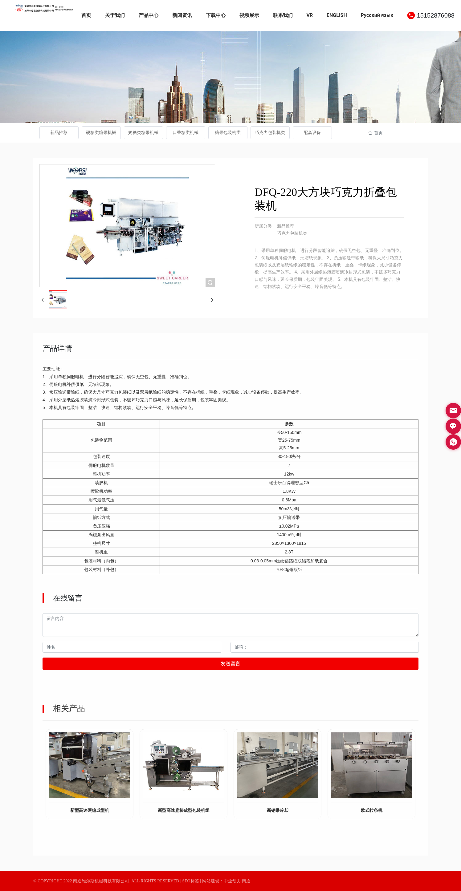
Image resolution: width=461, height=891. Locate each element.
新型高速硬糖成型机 (89, 810)
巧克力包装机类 (270, 132)
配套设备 (312, 132)
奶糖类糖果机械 (143, 132)
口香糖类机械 (185, 132)
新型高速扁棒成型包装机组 (184, 810)
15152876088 (436, 15)
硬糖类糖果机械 (101, 132)
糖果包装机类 (228, 132)
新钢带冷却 (277, 810)
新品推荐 (58, 132)
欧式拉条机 (371, 810)
